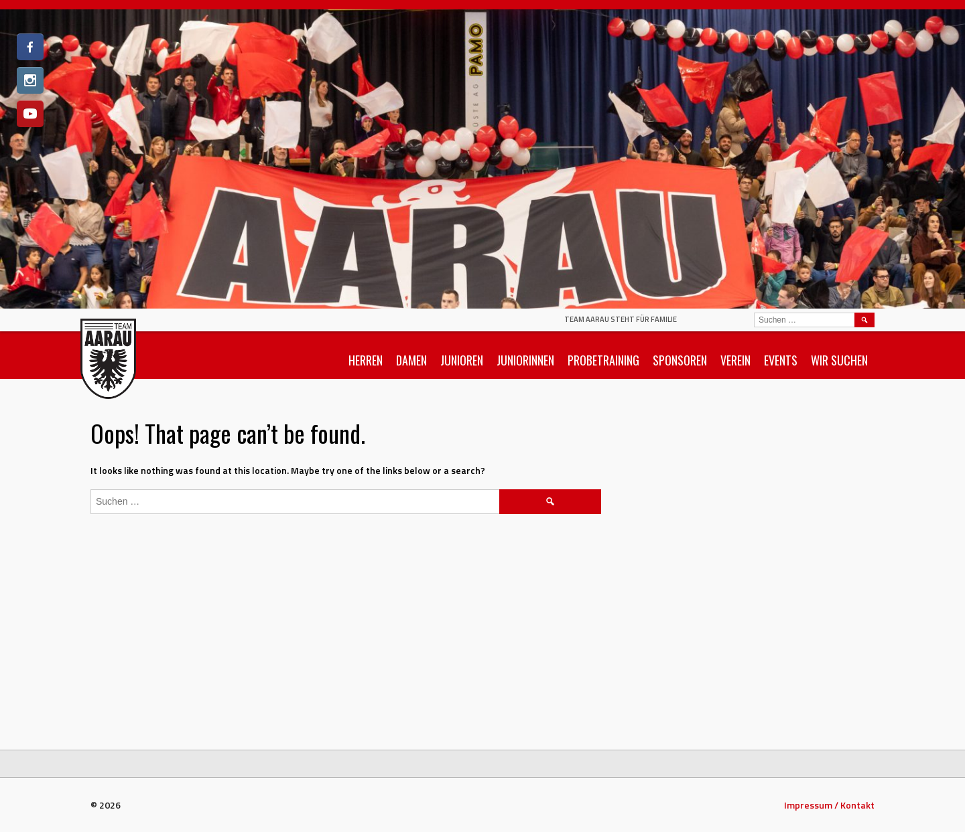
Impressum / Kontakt (829, 805)
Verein (735, 360)
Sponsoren (680, 360)
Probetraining (603, 360)
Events (780, 360)
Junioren (461, 360)
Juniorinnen (525, 360)
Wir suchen (839, 360)
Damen (411, 360)
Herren (365, 360)
